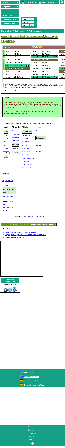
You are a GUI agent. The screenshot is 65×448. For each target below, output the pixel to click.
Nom (4, 204)
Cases (28, 37)
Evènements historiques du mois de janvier (20, 232)
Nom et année (8, 208)
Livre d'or (31, 436)
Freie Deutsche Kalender (33, 381)
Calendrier (15, 37)
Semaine (15, 148)
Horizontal (39, 152)
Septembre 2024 (28, 158)
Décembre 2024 (27, 168)
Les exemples (41, 217)
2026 (6, 139)
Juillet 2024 (26, 152)
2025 (6, 135)
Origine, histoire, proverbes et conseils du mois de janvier (25, 235)
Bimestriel (15, 141)
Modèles (5, 37)
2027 (6, 142)
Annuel (14, 131)
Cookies (31, 430)
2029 (6, 148)
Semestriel (16, 134)
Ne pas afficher (7, 181)
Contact (30, 439)
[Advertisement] (41, 10)
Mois (22, 37)
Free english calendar (31, 377)
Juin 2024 (25, 148)
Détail (5, 211)
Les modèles (28, 217)
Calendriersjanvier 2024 (10, 280)
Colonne (38, 131)
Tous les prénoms (9, 196)
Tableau (38, 145)
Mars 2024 (25, 139)
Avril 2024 (25, 142)
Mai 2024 (25, 145)
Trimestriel (15, 137)
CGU (29, 427)
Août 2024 (25, 155)
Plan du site (32, 433)
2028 (6, 145)
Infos (35, 37)
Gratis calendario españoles (34, 385)
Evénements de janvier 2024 (15, 237)
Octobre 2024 (27, 161)
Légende (48, 37)
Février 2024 (26, 135)
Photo (41, 37)
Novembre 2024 (27, 165)
